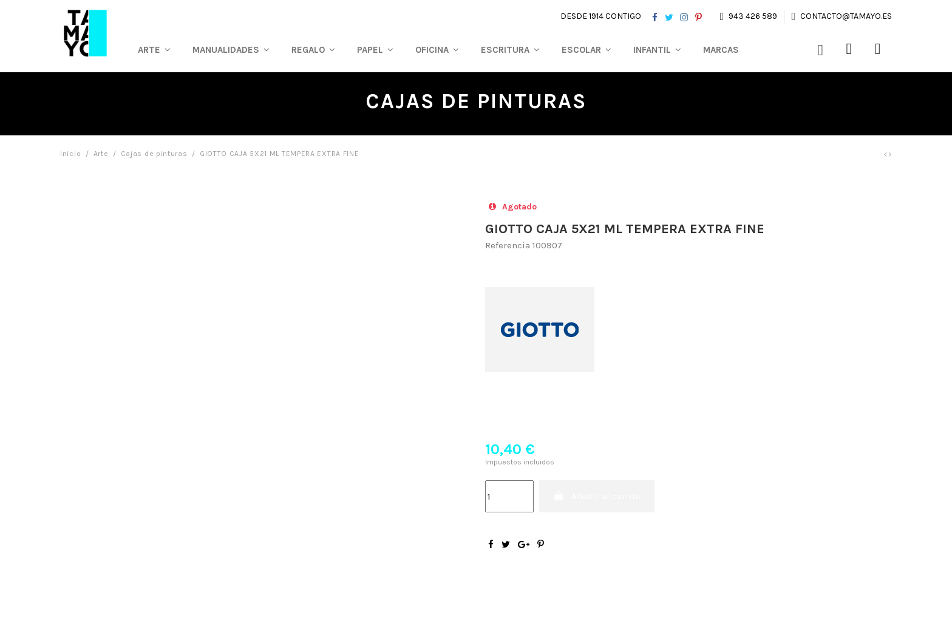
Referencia (507, 245)
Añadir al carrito (597, 496)
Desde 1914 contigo (600, 16)
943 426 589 (753, 16)
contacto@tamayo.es (845, 16)
